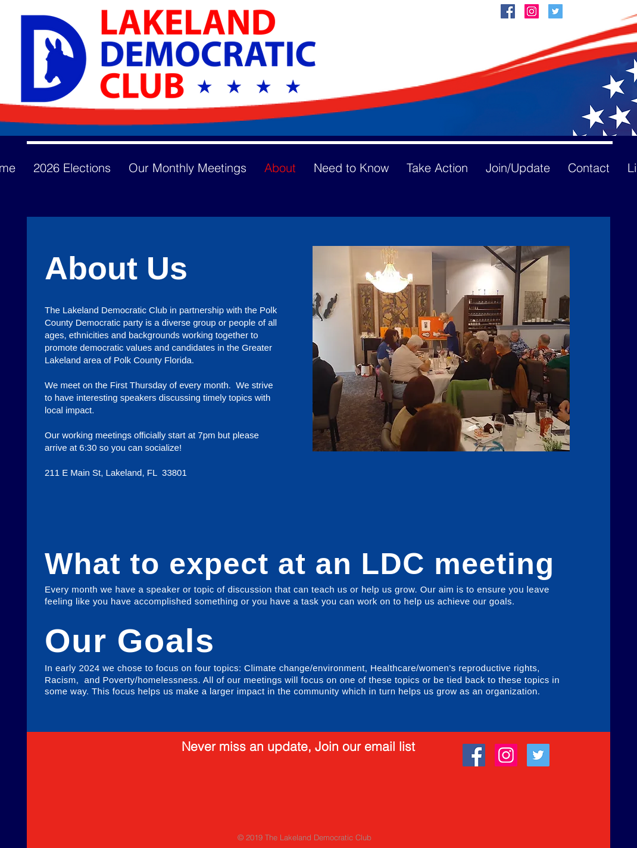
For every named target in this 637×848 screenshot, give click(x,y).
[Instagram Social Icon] (531, 11)
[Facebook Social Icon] (508, 11)
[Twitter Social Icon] (555, 11)
